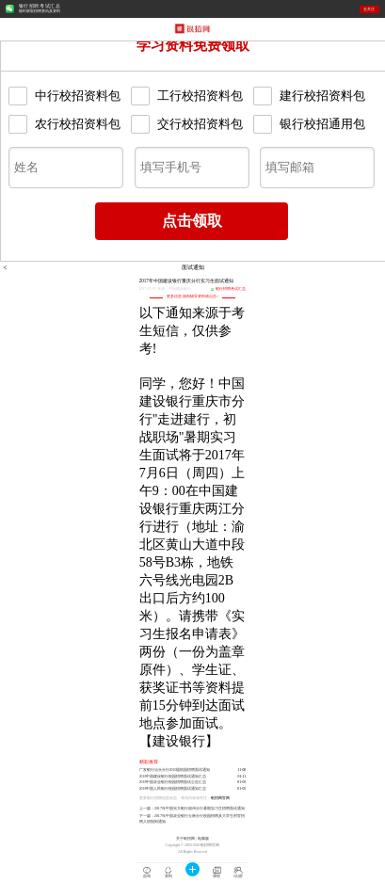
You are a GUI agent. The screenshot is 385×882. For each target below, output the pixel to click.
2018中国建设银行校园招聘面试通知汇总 (173, 776)
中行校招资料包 (64, 96)
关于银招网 (185, 839)
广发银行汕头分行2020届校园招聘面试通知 (175, 770)
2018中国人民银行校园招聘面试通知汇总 (173, 789)
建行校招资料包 (309, 96)
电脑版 (203, 839)
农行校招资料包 (64, 124)
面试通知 (193, 267)
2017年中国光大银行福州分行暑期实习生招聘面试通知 (199, 808)
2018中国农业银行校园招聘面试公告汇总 (173, 782)
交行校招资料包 (187, 124)
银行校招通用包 (309, 124)
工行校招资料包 (187, 96)
